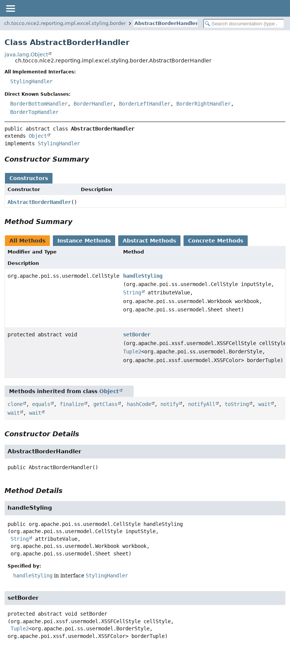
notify (169, 404)
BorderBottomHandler (39, 104)
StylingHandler (31, 81)
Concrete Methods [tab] (215, 241)
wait (264, 404)
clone (15, 404)
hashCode (139, 404)
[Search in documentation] (243, 23)
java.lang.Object (26, 54)
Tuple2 (132, 351)
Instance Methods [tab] (84, 241)
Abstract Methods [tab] (149, 241)
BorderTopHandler (34, 112)
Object (38, 136)
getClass (105, 404)
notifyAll (201, 404)
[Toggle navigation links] (10, 8)
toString (237, 404)
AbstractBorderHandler (166, 23)
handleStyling (142, 276)
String (132, 292)
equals (41, 404)
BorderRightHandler (203, 104)
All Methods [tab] (27, 241)
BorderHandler (93, 104)
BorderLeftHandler (144, 104)
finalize (72, 404)
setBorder (136, 334)
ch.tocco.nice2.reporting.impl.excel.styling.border (65, 23)
